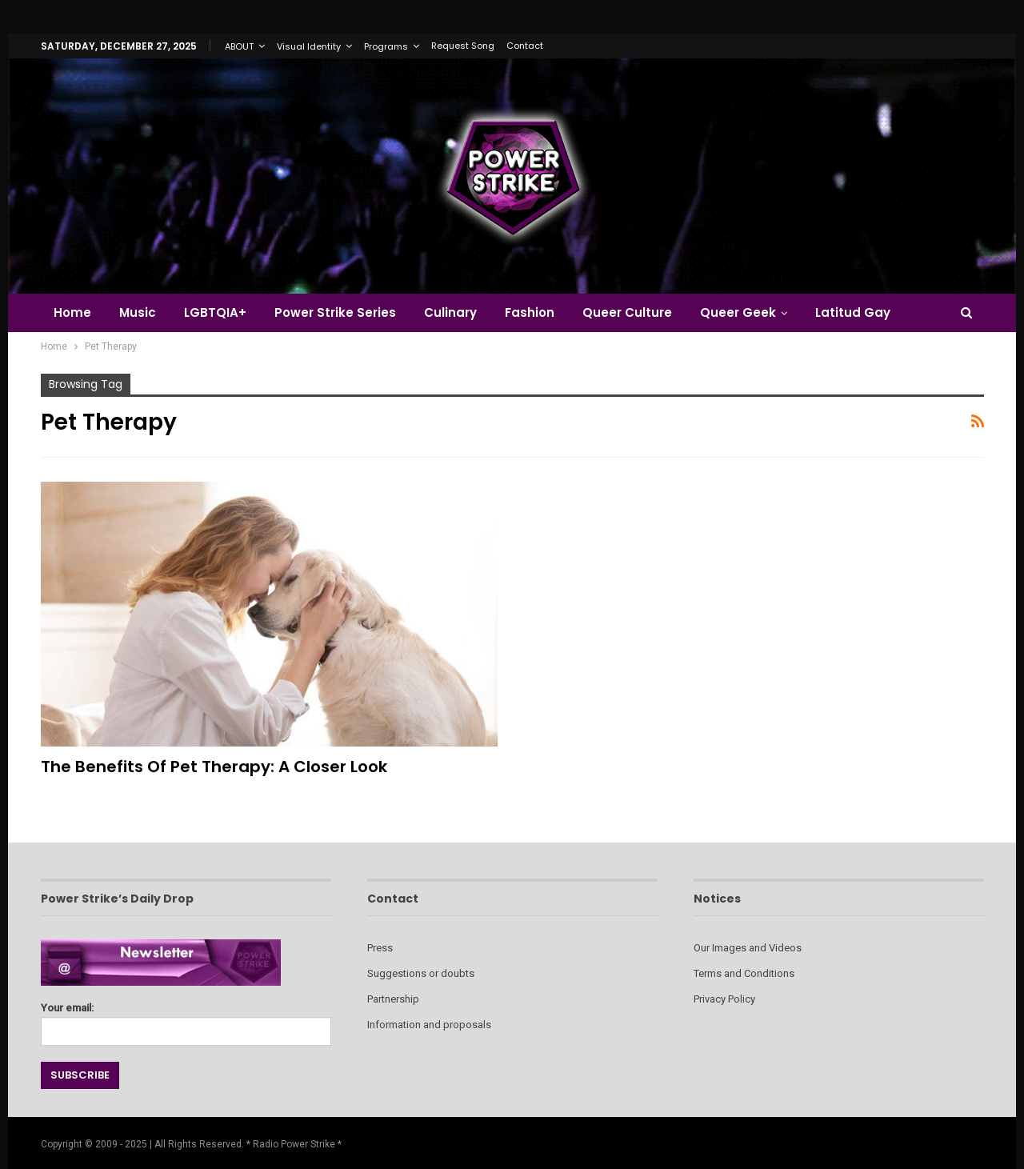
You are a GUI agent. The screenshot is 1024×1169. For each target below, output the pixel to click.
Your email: (186, 1020)
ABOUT (239, 46)
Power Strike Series (335, 312)
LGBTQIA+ (215, 312)
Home (72, 312)
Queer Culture (627, 312)
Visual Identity (309, 46)
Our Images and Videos (748, 948)
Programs (386, 46)
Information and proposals (429, 1025)
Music (137, 312)
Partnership (393, 999)
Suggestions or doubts (420, 973)
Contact (524, 45)
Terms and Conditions (744, 973)
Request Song (462, 45)
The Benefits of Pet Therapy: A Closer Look (214, 766)
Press (380, 948)
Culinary (450, 312)
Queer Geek (738, 312)
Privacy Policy (724, 999)
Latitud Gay (852, 312)
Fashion (529, 312)
